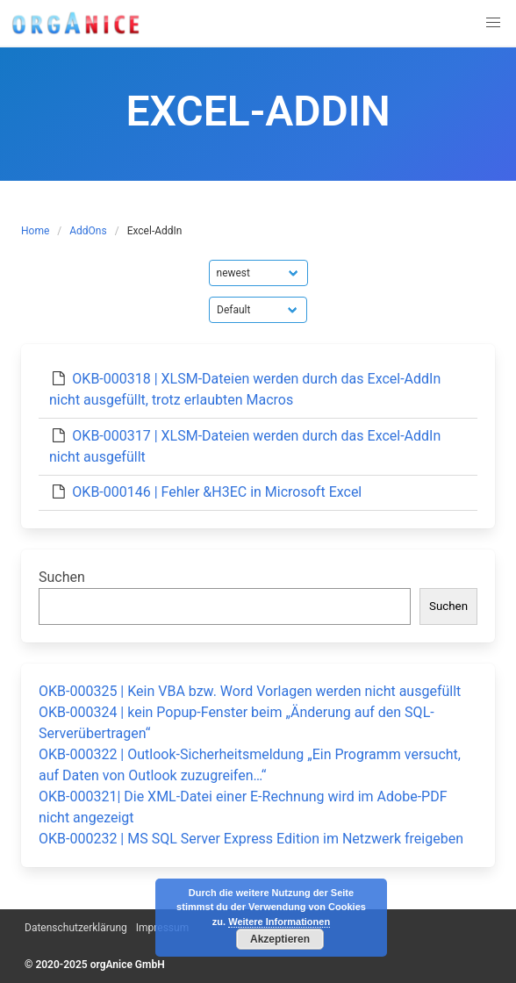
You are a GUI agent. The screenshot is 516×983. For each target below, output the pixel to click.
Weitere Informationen (279, 921)
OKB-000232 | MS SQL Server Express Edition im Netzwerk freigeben (251, 838)
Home (35, 231)
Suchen (62, 577)
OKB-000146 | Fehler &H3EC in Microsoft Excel (217, 492)
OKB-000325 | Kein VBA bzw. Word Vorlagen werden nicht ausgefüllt (250, 691)
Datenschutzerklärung (76, 928)
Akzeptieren (280, 939)
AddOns (87, 231)
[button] (493, 23)
